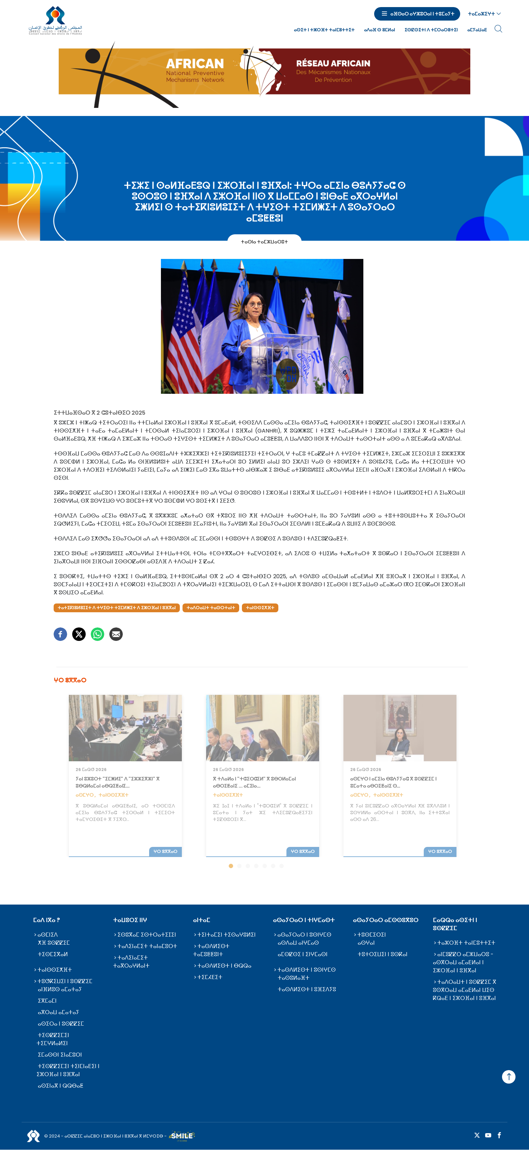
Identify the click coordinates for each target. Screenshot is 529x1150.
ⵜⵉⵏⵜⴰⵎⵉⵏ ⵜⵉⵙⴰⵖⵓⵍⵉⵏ (226, 935)
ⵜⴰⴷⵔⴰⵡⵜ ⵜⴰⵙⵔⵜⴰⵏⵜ (211, 608)
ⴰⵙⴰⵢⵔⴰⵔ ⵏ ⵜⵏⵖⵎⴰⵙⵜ (304, 920)
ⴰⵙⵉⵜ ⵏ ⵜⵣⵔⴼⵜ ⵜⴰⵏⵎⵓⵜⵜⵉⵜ (324, 30)
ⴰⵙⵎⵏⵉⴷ (47, 935)
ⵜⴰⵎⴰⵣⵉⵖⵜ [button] (481, 13)
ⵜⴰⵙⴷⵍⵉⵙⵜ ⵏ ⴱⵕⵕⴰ (224, 966)
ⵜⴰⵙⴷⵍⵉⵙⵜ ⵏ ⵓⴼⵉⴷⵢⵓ (307, 989)
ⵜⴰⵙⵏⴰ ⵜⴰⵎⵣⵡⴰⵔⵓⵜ (264, 241)
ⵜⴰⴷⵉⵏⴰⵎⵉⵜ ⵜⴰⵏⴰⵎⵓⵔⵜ (147, 946)
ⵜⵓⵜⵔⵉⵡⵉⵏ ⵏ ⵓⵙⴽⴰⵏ (383, 954)
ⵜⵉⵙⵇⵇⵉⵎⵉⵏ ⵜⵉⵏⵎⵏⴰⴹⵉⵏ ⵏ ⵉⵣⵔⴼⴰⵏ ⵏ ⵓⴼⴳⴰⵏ (68, 1070)
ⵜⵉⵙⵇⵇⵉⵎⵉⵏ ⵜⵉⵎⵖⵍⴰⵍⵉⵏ (52, 1039)
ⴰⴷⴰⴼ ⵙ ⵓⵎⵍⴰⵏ (379, 30)
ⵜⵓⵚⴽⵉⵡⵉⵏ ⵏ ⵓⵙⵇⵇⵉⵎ (64, 981)
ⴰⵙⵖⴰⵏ (366, 943)
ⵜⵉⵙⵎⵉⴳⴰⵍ (53, 954)
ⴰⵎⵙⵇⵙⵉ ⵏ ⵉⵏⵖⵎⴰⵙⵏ (303, 954)
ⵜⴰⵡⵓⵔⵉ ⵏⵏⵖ (130, 920)
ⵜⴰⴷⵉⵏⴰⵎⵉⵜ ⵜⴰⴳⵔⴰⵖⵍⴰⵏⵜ (131, 962)
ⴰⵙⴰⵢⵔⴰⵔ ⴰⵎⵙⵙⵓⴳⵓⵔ (385, 920)
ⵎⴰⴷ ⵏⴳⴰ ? (46, 920)
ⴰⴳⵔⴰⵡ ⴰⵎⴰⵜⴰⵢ (58, 1012)
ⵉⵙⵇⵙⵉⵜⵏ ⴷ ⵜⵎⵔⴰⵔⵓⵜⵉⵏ (431, 30)
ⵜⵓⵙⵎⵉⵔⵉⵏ (371, 935)
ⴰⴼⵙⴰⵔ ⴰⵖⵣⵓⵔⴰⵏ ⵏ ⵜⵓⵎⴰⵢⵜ (422, 13)
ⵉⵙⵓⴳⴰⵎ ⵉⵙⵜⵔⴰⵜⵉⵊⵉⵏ (146, 935)
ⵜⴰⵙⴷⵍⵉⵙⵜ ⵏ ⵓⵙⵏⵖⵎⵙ (306, 970)
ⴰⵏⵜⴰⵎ (201, 920)
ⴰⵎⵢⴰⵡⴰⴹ (477, 30)
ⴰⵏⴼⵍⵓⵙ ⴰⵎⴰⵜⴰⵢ (60, 989)
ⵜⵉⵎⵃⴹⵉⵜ (209, 977)
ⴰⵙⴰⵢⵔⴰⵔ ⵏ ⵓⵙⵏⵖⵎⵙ (304, 935)
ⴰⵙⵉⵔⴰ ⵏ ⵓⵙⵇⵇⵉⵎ (61, 1024)
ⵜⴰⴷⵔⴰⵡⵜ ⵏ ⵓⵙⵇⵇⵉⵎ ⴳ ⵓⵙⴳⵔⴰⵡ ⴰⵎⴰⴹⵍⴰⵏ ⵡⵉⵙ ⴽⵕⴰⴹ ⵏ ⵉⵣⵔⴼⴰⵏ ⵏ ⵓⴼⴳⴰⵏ (464, 990)
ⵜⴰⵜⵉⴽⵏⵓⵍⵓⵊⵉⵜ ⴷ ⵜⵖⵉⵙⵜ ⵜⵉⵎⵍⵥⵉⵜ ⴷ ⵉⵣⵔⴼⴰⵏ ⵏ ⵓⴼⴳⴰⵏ (117, 608)
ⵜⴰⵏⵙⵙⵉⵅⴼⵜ (260, 608)
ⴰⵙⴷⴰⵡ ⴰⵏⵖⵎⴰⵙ (298, 943)
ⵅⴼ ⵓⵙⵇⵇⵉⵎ (54, 943)
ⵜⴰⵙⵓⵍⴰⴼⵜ (293, 978)
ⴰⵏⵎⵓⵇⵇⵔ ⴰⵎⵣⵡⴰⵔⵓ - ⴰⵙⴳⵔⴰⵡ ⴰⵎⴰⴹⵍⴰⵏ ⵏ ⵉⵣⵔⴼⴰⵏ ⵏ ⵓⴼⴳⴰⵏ (463, 962)
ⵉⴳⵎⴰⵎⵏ (47, 1001)
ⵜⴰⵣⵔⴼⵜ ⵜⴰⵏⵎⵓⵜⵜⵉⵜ (466, 943)
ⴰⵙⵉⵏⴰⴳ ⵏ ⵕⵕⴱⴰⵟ (60, 1086)
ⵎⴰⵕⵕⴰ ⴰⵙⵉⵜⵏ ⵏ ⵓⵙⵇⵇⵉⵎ (455, 924)
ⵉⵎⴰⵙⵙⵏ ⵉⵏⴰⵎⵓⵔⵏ (60, 1055)
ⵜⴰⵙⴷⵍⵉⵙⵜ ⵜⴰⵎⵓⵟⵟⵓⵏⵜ (211, 950)
